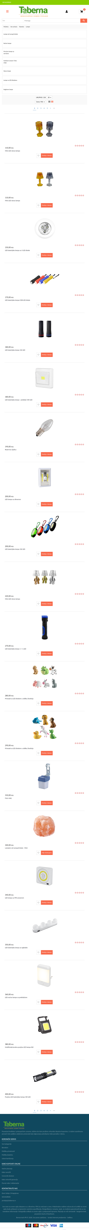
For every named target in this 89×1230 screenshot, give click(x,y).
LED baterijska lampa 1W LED (15, 350)
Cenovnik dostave (8, 1176)
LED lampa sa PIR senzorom (14, 898)
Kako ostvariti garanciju (10, 1180)
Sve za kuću (13, 27)
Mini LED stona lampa (12, 151)
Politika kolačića (7, 1155)
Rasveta (21, 27)
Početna (6, 27)
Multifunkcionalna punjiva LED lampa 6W (19, 1047)
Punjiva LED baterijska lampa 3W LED (18, 1097)
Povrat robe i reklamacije (10, 1183)
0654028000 (6, 2)
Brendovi (5, 1148)
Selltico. (70, 1218)
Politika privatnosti (8, 1151)
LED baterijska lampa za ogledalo (16, 948)
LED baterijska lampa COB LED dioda (17, 300)
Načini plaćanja (7, 1169)
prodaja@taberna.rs (9, 1201)
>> (54, 108)
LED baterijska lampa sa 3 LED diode (17, 250)
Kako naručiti (6, 1172)
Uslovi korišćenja (7, 1159)
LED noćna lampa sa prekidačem (16, 997)
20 (49, 97)
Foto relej (8, 798)
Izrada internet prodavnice (57, 1218)
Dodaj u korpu (47, 155)
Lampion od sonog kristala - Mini (16, 848)
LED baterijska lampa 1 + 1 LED (15, 649)
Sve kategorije (6, 1144)
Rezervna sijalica (10, 450)
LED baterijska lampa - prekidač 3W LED (18, 400)
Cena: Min (40, 102)
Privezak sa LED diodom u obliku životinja (19, 699)
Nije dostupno (47, 853)
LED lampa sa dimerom (13, 499)
